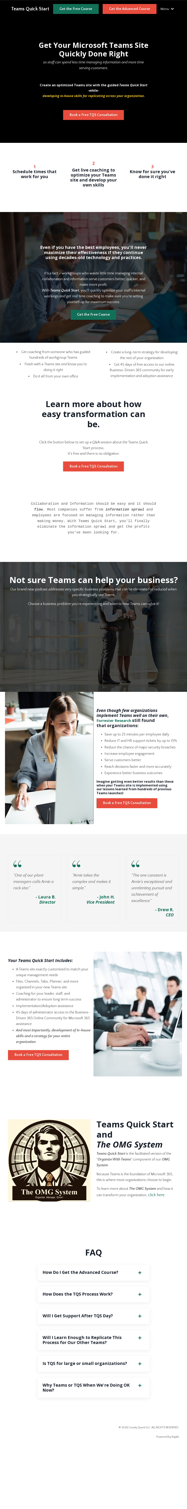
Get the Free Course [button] (75, 9)
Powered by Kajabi (167, 1498)
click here (164, 1243)
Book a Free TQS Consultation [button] (93, 117)
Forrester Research (117, 737)
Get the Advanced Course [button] (129, 9)
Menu (167, 9)
